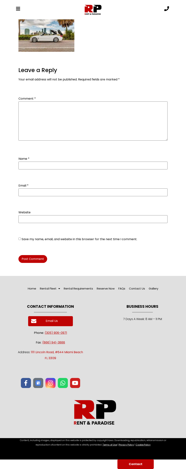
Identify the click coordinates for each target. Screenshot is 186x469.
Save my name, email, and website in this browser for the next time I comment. (79, 239)
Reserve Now (106, 288)
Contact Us (137, 288)
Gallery (153, 288)
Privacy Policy (126, 444)
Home (32, 288)
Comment (27, 98)
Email (23, 185)
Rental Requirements (78, 288)
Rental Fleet (50, 288)
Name (23, 158)
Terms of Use (110, 444)
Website (24, 212)
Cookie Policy (143, 444)
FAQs (121, 288)
